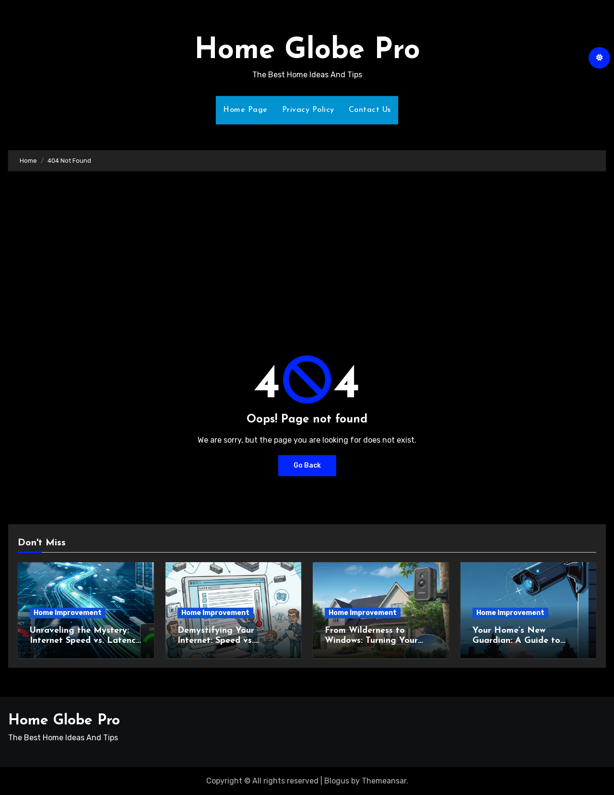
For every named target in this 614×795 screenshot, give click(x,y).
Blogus (336, 780)
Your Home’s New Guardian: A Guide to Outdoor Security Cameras (527, 641)
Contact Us (370, 110)
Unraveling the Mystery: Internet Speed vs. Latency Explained (85, 641)
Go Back (307, 465)
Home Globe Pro (307, 50)
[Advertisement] (307, 252)
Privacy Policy (308, 110)
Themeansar (384, 780)
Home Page (245, 110)
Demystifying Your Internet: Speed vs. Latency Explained (215, 641)
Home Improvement (68, 613)
